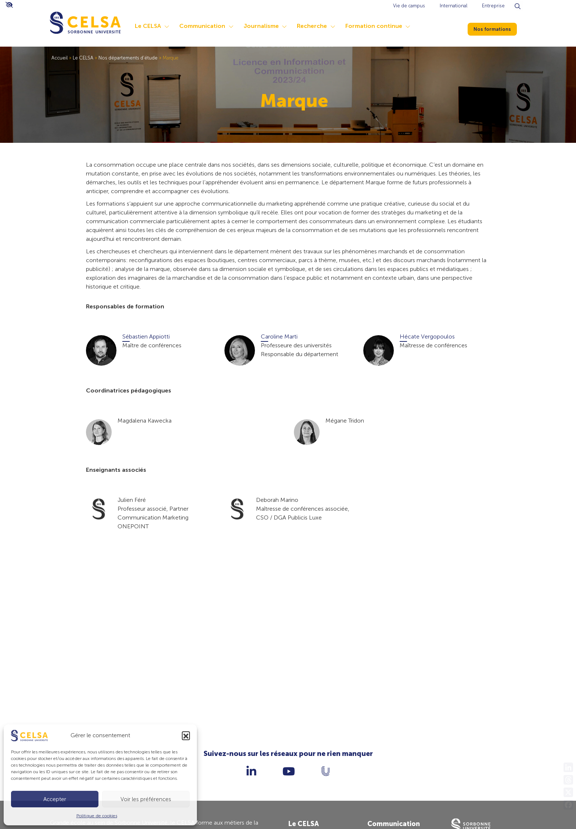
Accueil (59, 58)
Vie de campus (409, 5)
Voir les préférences (145, 799)
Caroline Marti (279, 336)
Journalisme (261, 25)
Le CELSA (148, 25)
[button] (186, 735)
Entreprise (493, 5)
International (453, 5)
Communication (202, 25)
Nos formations (496, 27)
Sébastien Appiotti (146, 336)
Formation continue (373, 25)
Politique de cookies (96, 815)
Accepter (54, 799)
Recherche (312, 25)
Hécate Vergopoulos (427, 336)
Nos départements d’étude (128, 58)
